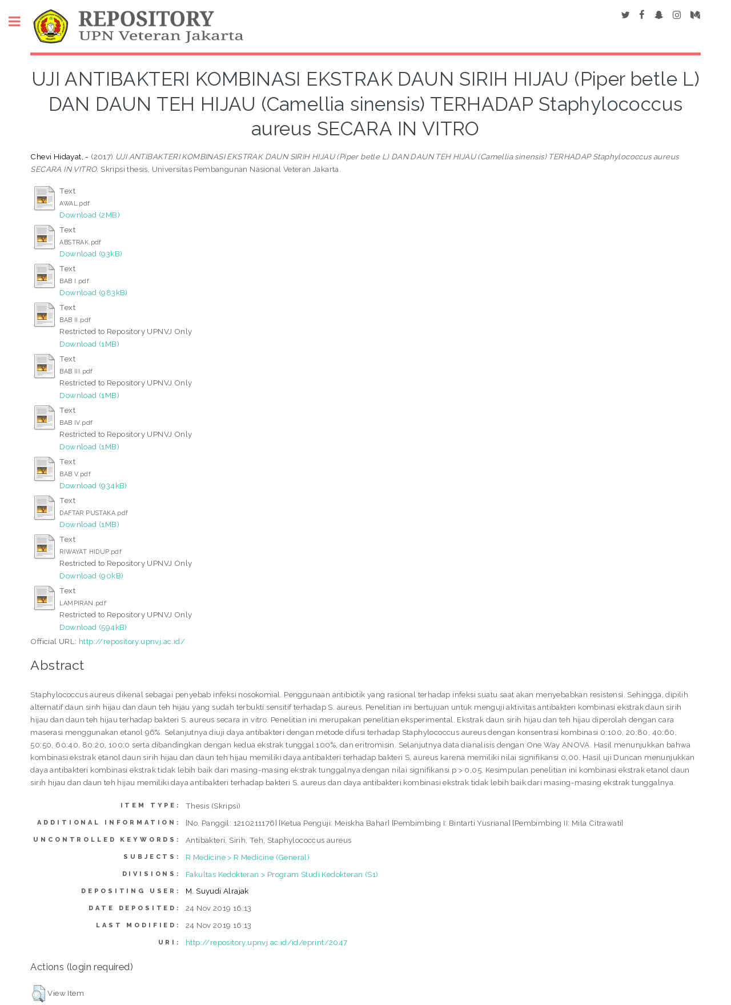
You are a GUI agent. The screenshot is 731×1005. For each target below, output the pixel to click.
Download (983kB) (93, 292)
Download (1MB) (89, 343)
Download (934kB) (93, 485)
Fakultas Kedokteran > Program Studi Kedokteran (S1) (282, 874)
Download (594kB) (93, 627)
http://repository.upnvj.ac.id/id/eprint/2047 (267, 942)
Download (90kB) (91, 575)
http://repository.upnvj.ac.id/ (132, 641)
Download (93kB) (90, 253)
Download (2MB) (89, 214)
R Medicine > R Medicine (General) (248, 857)
